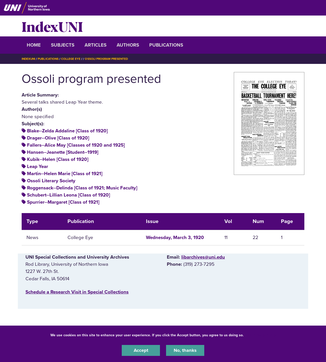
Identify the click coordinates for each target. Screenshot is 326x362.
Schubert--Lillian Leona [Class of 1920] (68, 195)
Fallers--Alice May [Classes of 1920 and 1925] (76, 145)
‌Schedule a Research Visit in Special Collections (77, 292)
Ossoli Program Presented (109, 59)
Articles (95, 45)
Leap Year (37, 166)
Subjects (62, 45)
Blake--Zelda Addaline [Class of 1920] (67, 131)
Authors (128, 45)
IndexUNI (52, 26)
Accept (140, 350)
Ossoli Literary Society (51, 181)
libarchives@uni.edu (203, 257)
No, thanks (185, 350)
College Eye (72, 59)
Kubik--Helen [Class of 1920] (57, 159)
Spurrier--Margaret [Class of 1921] (63, 202)
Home (34, 45)
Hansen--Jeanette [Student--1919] (62, 152)
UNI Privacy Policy (261, 335)
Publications (166, 45)
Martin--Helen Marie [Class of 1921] (64, 173)
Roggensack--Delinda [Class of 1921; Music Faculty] (82, 188)
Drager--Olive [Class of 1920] (58, 138)
